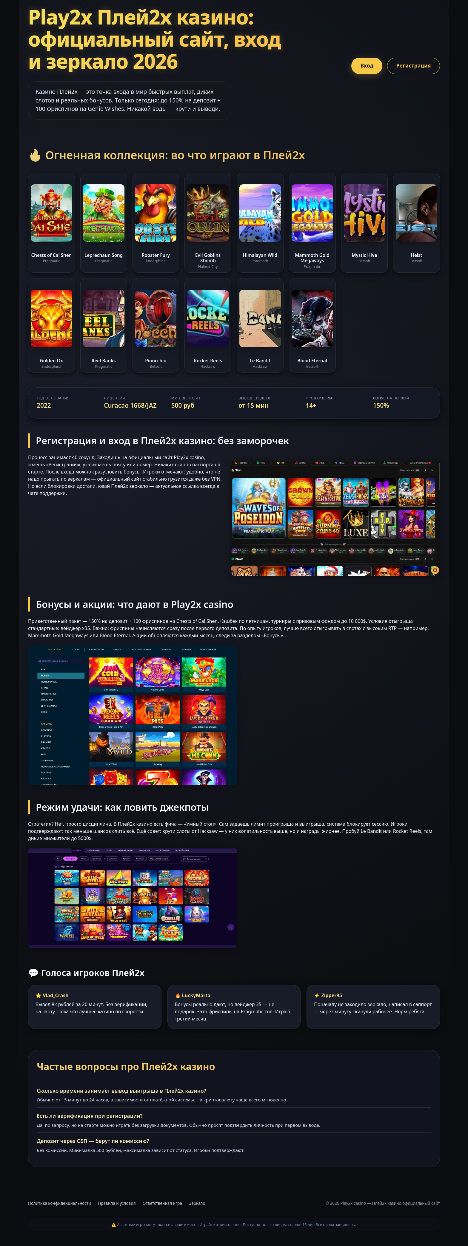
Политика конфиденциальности (59, 1203)
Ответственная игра (162, 1203)
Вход (363, 65)
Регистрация (412, 65)
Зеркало (197, 1203)
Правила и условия (117, 1203)
